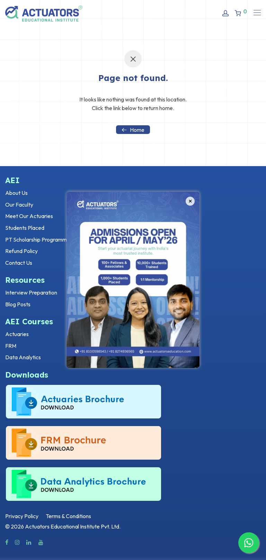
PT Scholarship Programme (37, 239)
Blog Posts (17, 304)
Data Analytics (23, 357)
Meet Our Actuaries (29, 216)
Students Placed (24, 227)
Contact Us (18, 262)
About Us (16, 192)
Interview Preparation (31, 292)
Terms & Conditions (68, 516)
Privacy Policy (21, 516)
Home (133, 129)
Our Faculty (19, 204)
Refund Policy (21, 250)
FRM (10, 345)
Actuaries (17, 334)
